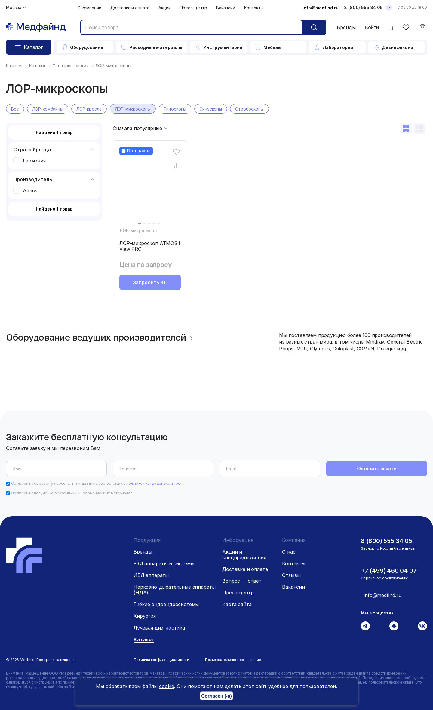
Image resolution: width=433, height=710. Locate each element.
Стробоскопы (249, 108)
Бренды (346, 27)
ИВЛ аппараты (151, 575)
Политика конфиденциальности (161, 659)
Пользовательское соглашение (233, 659)
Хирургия (145, 616)
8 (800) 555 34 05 (386, 541)
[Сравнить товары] (390, 27)
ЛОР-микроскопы (133, 108)
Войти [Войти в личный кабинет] (372, 27)
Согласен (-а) (216, 696)
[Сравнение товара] (176, 165)
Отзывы (291, 575)
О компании (89, 7)
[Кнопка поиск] (314, 27)
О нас (288, 552)
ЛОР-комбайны (47, 108)
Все (15, 108)
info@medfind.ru (320, 7)
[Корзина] (422, 27)
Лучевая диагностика (159, 628)
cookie (166, 686)
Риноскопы (175, 108)
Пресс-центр (193, 7)
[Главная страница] (36, 27)
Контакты (254, 7)
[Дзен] (393, 625)
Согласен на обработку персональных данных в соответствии (97, 483)
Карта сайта (236, 604)
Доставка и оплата (130, 7)
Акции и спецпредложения (244, 554)
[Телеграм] (365, 625)
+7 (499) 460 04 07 (388, 570)
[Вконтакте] (422, 625)
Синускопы (210, 108)
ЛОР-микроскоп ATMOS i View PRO (149, 246)
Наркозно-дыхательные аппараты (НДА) (174, 590)
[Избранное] (405, 27)
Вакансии (225, 7)
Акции (164, 7)
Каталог (144, 639)
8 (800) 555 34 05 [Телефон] (363, 7)
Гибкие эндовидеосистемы (166, 604)
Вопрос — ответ (242, 581)
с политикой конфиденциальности (153, 483)
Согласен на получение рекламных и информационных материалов (72, 493)
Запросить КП (150, 282)
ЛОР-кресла (89, 108)
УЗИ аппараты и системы (164, 563)
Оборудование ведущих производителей (100, 337)
